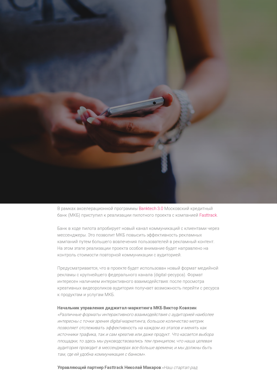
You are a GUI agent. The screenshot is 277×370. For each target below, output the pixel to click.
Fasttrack (208, 215)
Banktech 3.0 (151, 208)
